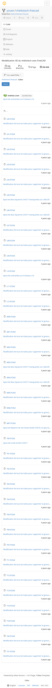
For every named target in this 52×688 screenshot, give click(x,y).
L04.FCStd (11, 179)
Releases (8, 44)
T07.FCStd (11, 545)
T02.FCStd (11, 469)
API (28, 685)
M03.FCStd (11, 362)
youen (10, 10)
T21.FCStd (11, 651)
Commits (7, 67)
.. (7, 111)
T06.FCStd (11, 529)
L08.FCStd (11, 240)
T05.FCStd (11, 514)
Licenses (21, 685)
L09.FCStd (11, 256)
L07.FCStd (11, 225)
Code (6, 24)
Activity (7, 54)
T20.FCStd (11, 636)
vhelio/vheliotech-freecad (19, 14)
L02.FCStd (11, 149)
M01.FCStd (11, 332)
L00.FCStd (11, 119)
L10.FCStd (11, 271)
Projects (7, 39)
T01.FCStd (11, 453)
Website (35, 685)
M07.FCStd (11, 423)
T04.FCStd (11, 499)
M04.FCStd (11, 377)
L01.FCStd (11, 134)
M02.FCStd (11, 347)
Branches (20, 67)
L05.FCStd (11, 195)
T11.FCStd (11, 560)
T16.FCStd (11, 606)
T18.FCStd (11, 621)
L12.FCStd (11, 301)
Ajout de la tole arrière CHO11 (15, 443)
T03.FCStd (11, 484)
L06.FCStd (11, 210)
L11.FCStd (11, 286)
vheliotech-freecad (27, 10)
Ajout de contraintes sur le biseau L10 (18, 99)
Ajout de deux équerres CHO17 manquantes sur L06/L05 (26, 199)
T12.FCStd (11, 575)
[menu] (11, 685)
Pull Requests (10, 34)
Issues (7, 29)
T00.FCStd (11, 438)
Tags (32, 67)
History (5, 84)
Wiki (6, 49)
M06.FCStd (11, 408)
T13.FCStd (11, 590)
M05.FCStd (11, 393)
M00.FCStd (11, 316)
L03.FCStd (11, 164)
